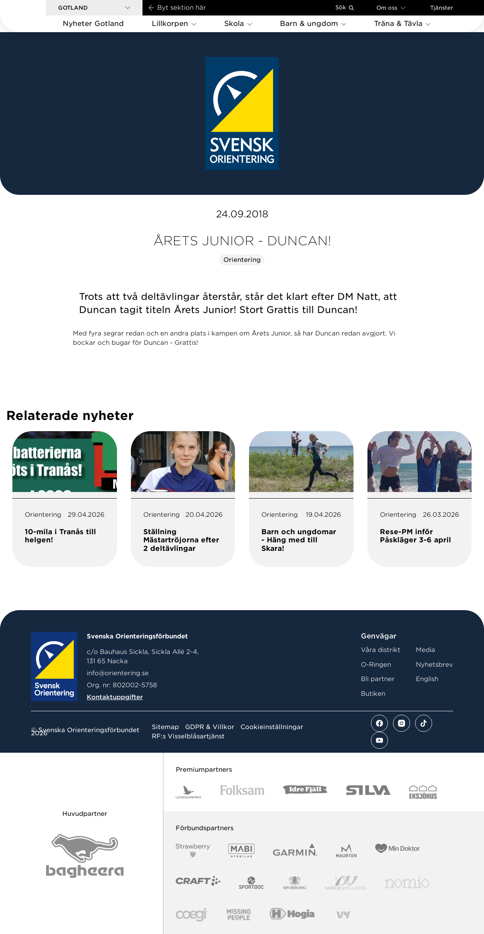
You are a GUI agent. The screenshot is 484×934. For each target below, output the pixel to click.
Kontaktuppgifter (115, 697)
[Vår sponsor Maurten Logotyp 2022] (346, 850)
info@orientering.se (118, 673)
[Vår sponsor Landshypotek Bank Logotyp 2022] (188, 792)
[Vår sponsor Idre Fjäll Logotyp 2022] (305, 792)
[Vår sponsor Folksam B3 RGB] (242, 792)
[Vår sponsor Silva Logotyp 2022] (368, 792)
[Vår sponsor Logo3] (192, 915)
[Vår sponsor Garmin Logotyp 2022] (295, 850)
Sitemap (165, 727)
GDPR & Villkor (209, 727)
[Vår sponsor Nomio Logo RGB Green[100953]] (407, 882)
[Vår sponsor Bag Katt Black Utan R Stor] (85, 856)
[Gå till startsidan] (35, 16)
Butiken (373, 693)
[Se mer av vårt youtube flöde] (379, 740)
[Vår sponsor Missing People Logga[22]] (238, 915)
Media (425, 650)
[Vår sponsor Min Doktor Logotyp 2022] (397, 850)
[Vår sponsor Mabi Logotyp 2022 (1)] (241, 850)
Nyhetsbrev (434, 664)
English (427, 679)
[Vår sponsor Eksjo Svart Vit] (423, 792)
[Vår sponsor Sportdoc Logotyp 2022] (251, 882)
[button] (94, 7)
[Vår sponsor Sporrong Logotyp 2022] (295, 882)
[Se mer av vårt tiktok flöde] (423, 723)
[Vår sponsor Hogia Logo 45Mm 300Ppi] (292, 915)
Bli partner (378, 679)
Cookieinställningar (271, 727)
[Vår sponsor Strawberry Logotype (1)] (193, 850)
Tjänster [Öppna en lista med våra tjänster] (441, 8)
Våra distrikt (380, 650)
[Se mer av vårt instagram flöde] (401, 723)
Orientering (242, 259)
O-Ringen (376, 664)
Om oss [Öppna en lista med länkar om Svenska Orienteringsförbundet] (390, 7)
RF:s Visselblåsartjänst (188, 736)
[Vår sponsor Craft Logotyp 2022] (198, 882)
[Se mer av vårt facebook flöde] (379, 723)
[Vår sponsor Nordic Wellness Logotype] (345, 882)
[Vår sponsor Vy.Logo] (343, 915)
